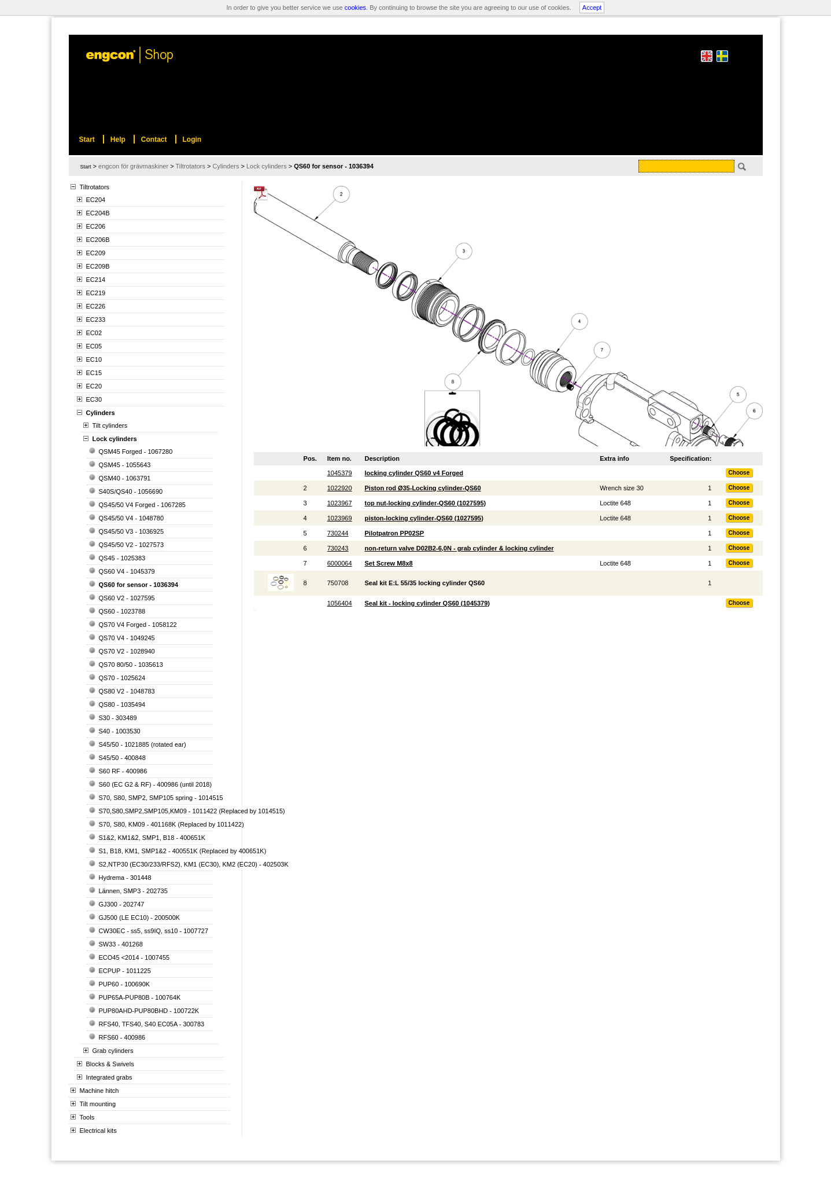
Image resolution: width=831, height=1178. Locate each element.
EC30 (94, 399)
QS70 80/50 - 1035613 (131, 664)
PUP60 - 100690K (124, 984)
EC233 (96, 319)
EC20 (94, 386)
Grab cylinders (113, 1050)
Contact (154, 139)
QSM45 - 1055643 (125, 464)
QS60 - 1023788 (122, 611)
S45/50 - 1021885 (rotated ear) (142, 744)
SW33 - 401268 (121, 944)
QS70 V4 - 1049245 (127, 637)
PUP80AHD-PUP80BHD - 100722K (149, 1010)
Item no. (339, 458)
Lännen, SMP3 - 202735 (133, 890)
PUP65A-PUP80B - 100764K (140, 997)
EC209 (96, 252)
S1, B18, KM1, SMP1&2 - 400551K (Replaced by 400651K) (183, 850)
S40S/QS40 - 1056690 (131, 491)
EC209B (98, 266)
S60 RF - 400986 (123, 771)
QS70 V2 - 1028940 (127, 651)
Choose (739, 472)
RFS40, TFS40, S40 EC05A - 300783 (152, 1024)
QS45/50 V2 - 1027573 (131, 544)
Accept (592, 7)
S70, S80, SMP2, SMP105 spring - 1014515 (161, 797)
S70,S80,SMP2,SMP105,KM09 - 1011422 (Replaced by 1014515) (192, 811)
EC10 (94, 359)
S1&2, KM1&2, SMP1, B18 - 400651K (152, 837)
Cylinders (100, 412)
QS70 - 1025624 (122, 677)
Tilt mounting (98, 1103)
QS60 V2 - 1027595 (127, 597)
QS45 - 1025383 (122, 558)
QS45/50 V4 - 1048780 (131, 518)
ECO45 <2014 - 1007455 (134, 957)
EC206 (96, 226)
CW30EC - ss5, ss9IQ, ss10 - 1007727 (154, 930)
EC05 (94, 346)
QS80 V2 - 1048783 (127, 691)
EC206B (98, 239)
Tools (87, 1117)
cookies (355, 7)
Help (117, 139)
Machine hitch (99, 1090)
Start (85, 167)
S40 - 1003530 (120, 731)
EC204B (98, 213)
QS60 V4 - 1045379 (127, 571)
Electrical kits (98, 1130)
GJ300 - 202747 (122, 904)
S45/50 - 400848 (122, 757)
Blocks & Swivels (110, 1063)
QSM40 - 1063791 (125, 478)
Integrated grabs (109, 1077)
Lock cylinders (115, 438)
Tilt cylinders (110, 425)
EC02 (94, 332)
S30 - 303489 (118, 717)
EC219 (96, 292)
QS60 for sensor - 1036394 (139, 584)
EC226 (96, 306)
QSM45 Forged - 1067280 (136, 451)
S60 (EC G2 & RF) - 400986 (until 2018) (155, 784)
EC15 (94, 372)
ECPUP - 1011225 (125, 970)
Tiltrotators (95, 187)
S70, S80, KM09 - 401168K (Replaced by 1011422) (171, 824)
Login (192, 139)
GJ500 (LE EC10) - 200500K (139, 917)
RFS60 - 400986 (122, 1037)
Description (382, 458)
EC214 (96, 279)
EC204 (96, 199)
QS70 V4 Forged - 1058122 (138, 624)
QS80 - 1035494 (122, 704)
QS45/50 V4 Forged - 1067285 (142, 504)
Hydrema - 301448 (125, 877)
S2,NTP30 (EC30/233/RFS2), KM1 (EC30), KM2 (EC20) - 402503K (194, 864)
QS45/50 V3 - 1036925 (131, 531)
